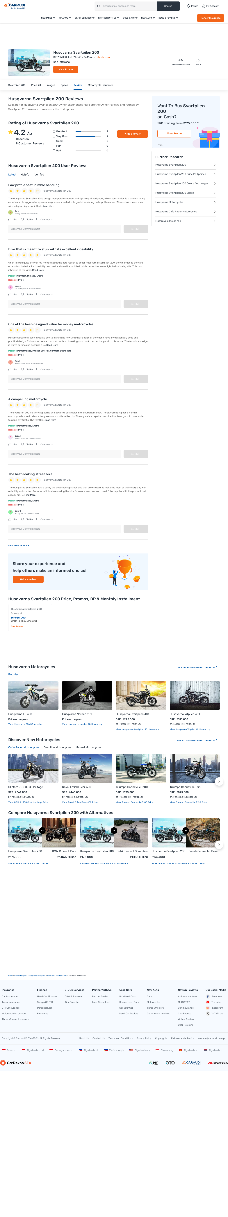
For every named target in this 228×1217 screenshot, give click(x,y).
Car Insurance (9, 996)
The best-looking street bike (30, 474)
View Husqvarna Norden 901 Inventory (82, 724)
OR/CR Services (83, 18)
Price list (36, 85)
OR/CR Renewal (73, 996)
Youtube (213, 1002)
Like (12, 219)
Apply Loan (103, 57)
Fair (82, 146)
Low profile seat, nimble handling (34, 185)
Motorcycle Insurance (100, 85)
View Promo (66, 69)
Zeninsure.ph (114, 1050)
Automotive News (187, 996)
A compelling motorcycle (27, 399)
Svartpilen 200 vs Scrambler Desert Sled (179, 863)
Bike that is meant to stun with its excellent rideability (50, 249)
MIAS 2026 (184, 1002)
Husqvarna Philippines (37, 976)
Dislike (27, 219)
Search (168, 6)
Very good (82, 136)
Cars (149, 996)
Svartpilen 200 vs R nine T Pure (28, 863)
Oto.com (9, 1050)
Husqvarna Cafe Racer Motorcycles (185, 211)
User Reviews (185, 1025)
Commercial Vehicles (158, 1013)
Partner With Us (107, 18)
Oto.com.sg (164, 1050)
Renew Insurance (211, 18)
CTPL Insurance (10, 1007)
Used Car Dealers (128, 1013)
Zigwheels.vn (188, 1050)
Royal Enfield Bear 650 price (82, 802)
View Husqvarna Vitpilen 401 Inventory (190, 729)
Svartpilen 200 (17, 85)
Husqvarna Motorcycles (185, 202)
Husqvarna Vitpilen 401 (185, 714)
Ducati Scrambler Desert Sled (204, 851)
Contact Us (98, 1038)
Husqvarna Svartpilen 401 (132, 714)
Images (51, 85)
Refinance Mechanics (183, 1038)
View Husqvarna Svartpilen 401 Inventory (137, 729)
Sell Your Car (126, 1007)
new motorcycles (20, 976)
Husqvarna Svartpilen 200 (185, 164)
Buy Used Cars (127, 996)
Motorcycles (153, 1002)
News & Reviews (166, 18)
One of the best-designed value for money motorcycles (50, 324)
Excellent (82, 131)
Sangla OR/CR (45, 1002)
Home (10, 976)
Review (78, 85)
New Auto (146, 18)
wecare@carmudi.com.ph (212, 1038)
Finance (63, 18)
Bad (82, 150)
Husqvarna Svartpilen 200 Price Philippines (185, 174)
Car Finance (184, 1013)
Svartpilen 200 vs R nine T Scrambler (104, 863)
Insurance (46, 18)
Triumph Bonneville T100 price (137, 802)
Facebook (214, 996)
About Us (84, 1038)
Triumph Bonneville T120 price (191, 802)
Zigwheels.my (139, 1050)
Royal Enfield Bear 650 (76, 787)
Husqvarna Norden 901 (77, 714)
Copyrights (161, 1038)
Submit (136, 228)
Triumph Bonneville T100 (132, 787)
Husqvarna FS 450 (20, 714)
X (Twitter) (214, 1013)
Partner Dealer (100, 996)
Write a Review (186, 1019)
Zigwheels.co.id (33, 1050)
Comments (44, 219)
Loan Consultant (101, 1002)
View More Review (18, 545)
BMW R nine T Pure (64, 851)
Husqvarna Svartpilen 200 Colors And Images (185, 183)
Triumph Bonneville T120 (186, 787)
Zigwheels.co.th (215, 1050)
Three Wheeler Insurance (15, 1019)
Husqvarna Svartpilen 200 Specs (185, 192)
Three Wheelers (155, 1007)
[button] (219, 781)
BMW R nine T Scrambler (132, 851)
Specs (64, 85)
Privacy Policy (144, 1038)
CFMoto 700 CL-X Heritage (25, 787)
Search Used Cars (129, 1002)
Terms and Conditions (120, 1038)
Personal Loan (45, 1007)
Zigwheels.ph (89, 1050)
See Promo (17, 626)
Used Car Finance (47, 996)
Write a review (132, 133)
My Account (210, 6)
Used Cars (129, 18)
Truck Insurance (11, 1002)
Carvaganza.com (61, 1050)
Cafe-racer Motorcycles (202, 740)
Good (82, 141)
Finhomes (42, 1013)
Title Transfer (72, 1002)
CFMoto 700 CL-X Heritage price (31, 802)
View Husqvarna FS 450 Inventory (26, 724)
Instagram (214, 1008)
